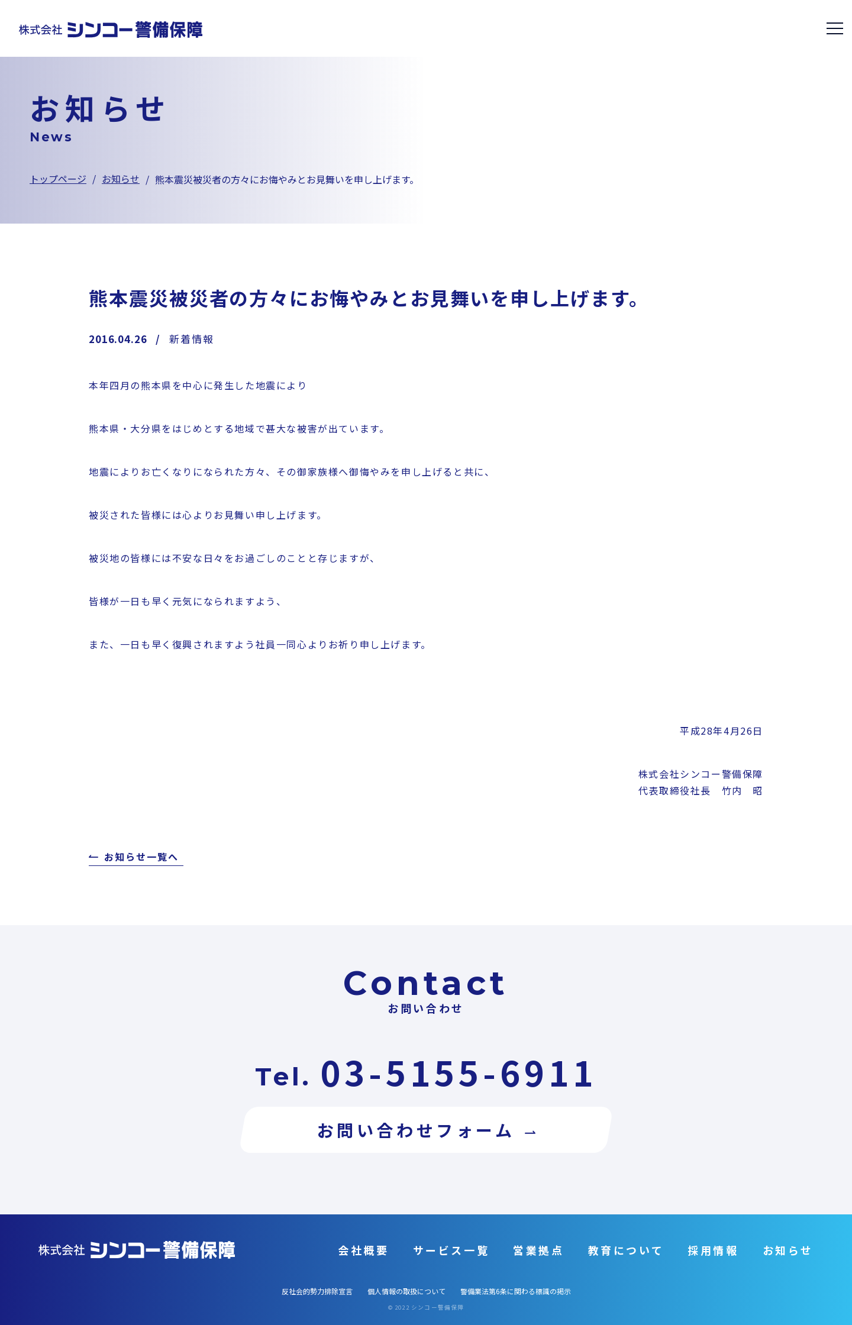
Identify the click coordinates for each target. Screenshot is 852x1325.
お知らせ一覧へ (141, 858)
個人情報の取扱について (406, 1291)
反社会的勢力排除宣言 (317, 1291)
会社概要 (363, 1250)
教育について (626, 1250)
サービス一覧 (451, 1250)
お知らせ (121, 179)
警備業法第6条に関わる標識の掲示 (515, 1291)
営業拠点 (538, 1250)
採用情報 (713, 1250)
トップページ (58, 179)
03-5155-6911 (458, 1072)
